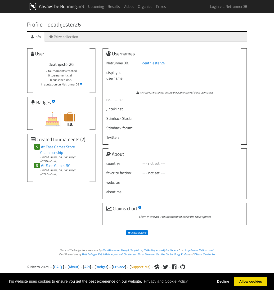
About (73, 267)
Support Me (140, 267)
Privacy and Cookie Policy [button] (166, 281)
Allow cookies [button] (250, 281)
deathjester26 (153, 63)
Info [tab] (36, 37)
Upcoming (96, 6)
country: (113, 163)
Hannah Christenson (125, 254)
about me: (114, 192)
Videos (129, 6)
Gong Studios (181, 254)
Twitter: (112, 137)
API (87, 267)
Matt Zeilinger (89, 254)
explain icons (137, 232)
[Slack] (156, 267)
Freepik (125, 250)
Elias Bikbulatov (111, 250)
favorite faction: (119, 173)
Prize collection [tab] (63, 37)
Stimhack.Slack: (118, 118)
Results (114, 6)
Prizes (161, 6)
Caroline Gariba (164, 254)
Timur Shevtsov (146, 254)
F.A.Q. (58, 267)
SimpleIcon (136, 250)
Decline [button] (223, 281)
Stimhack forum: (119, 128)
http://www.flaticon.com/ (199, 250)
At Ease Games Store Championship (57, 149)
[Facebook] (174, 267)
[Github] (182, 267)
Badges (101, 267)
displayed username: (114, 75)
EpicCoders (171, 250)
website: (113, 182)
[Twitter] (165, 267)
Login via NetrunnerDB (228, 6)
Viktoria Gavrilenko (204, 254)
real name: (114, 99)
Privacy (119, 267)
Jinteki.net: (115, 109)
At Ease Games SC (55, 165)
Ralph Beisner (105, 254)
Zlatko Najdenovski (153, 250)
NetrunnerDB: (117, 63)
